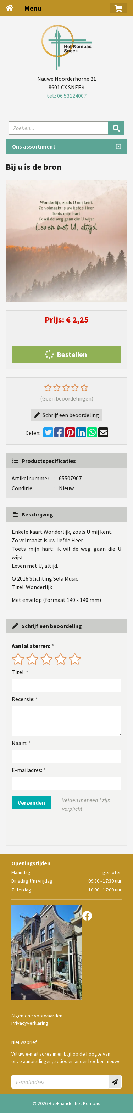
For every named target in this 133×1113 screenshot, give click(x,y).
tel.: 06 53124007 (67, 95)
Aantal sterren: (31, 645)
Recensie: (23, 699)
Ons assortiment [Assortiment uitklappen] (33, 146)
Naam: (19, 742)
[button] (118, 8)
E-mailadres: (27, 769)
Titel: (18, 672)
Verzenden (31, 802)
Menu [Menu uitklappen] (32, 8)
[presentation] (57, 829)
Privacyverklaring (29, 1023)
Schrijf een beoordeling (66, 415)
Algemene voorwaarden (36, 1015)
